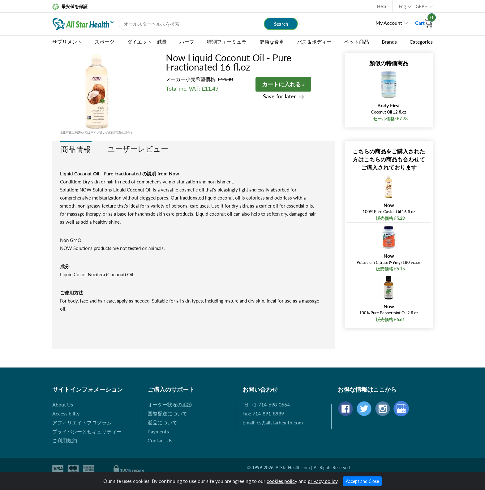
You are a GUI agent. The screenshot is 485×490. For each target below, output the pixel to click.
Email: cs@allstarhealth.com (272, 422)
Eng (402, 6)
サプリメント (67, 42)
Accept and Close (362, 481)
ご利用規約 (64, 440)
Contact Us (160, 440)
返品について (162, 422)
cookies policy (282, 481)
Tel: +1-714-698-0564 (266, 404)
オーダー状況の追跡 (170, 404)
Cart (424, 23)
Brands (389, 42)
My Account (389, 23)
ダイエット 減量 (147, 42)
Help (381, 6)
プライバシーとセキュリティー (87, 431)
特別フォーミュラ (227, 42)
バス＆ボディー (314, 42)
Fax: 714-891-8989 (263, 413)
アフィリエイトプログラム (82, 422)
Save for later (279, 96)
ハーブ (186, 42)
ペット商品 (356, 42)
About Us (62, 404)
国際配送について (167, 413)
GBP (422, 6)
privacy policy (322, 481)
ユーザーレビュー (137, 148)
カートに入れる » (283, 84)
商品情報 (76, 148)
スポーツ (104, 42)
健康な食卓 (272, 42)
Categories (421, 42)
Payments (158, 431)
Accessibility (65, 413)
